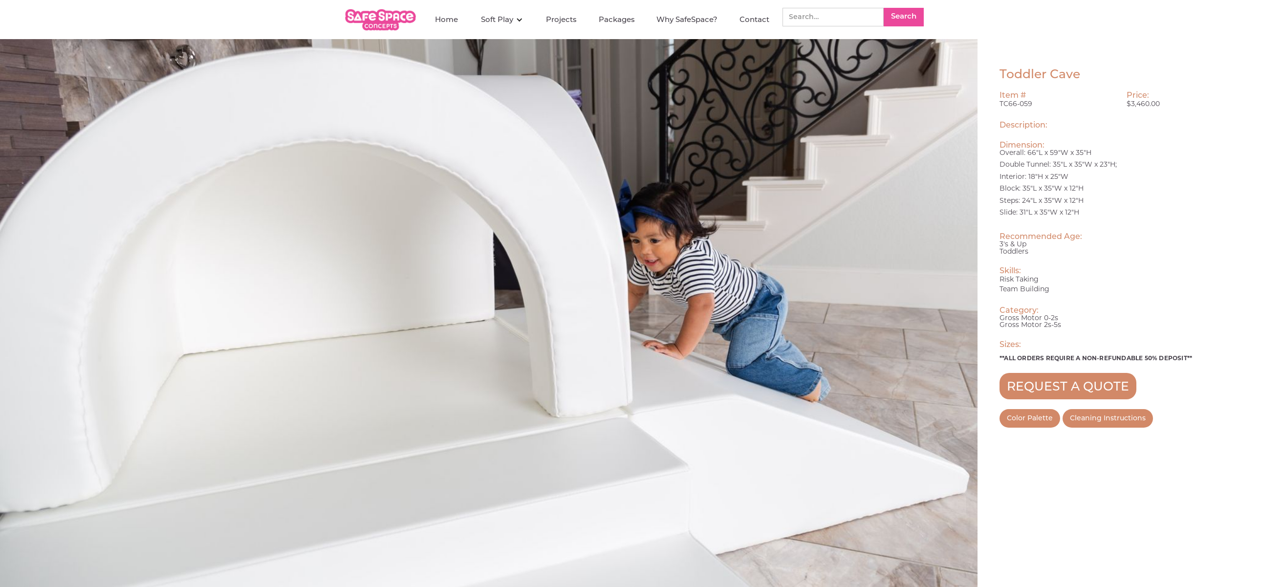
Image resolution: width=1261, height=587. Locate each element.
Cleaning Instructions (1108, 417)
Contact (754, 19)
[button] (502, 19)
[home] (381, 20)
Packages (617, 19)
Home (446, 19)
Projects (561, 19)
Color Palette (1030, 417)
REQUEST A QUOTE (1068, 386)
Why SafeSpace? (686, 19)
